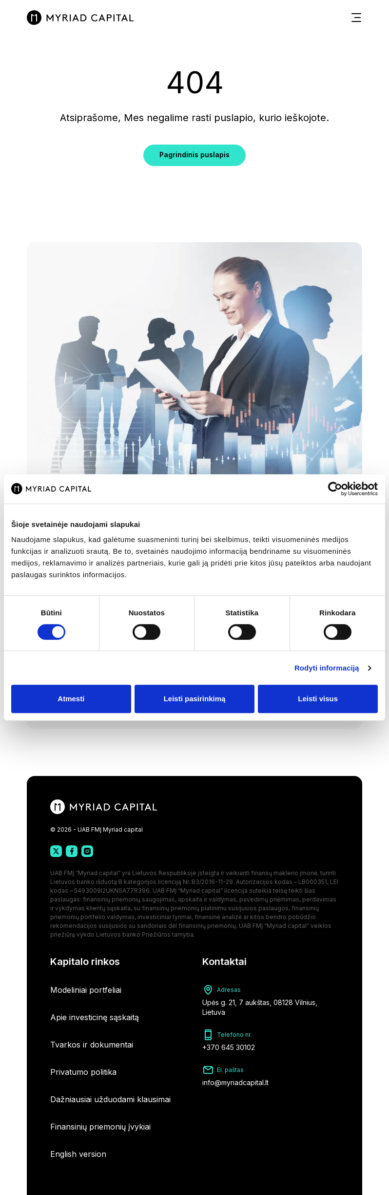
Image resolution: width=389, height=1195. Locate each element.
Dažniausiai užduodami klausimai (110, 1099)
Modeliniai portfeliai (85, 990)
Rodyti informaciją (326, 668)
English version (78, 1154)
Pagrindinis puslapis (194, 154)
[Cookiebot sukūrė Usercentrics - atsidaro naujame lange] (335, 489)
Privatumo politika (83, 1072)
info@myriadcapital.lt (235, 1082)
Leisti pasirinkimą (195, 698)
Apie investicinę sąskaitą (94, 1017)
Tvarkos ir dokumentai (91, 1044)
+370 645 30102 (228, 1047)
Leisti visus (318, 698)
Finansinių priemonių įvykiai (100, 1127)
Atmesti (71, 698)
